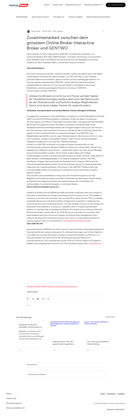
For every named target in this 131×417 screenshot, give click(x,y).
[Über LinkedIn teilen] (38, 299)
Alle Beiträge (22, 17)
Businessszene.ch (14, 403)
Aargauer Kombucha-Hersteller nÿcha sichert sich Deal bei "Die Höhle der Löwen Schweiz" (31, 325)
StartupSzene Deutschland (98, 17)
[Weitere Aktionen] (103, 31)
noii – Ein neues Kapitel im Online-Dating (98, 342)
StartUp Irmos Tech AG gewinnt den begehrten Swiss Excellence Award (63, 342)
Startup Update (75, 17)
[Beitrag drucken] (48, 299)
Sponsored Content (40, 17)
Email (102, 393)
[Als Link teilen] (43, 299)
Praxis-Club (11, 398)
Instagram (111, 393)
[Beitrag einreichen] (116, 5)
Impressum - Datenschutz (115, 409)
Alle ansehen (110, 317)
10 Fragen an (58, 17)
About (9, 393)
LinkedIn (121, 393)
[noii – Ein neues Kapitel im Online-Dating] (99, 329)
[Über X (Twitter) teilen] (33, 299)
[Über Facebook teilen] (28, 299)
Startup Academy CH (15, 408)
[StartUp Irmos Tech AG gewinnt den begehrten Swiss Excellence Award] (65, 329)
